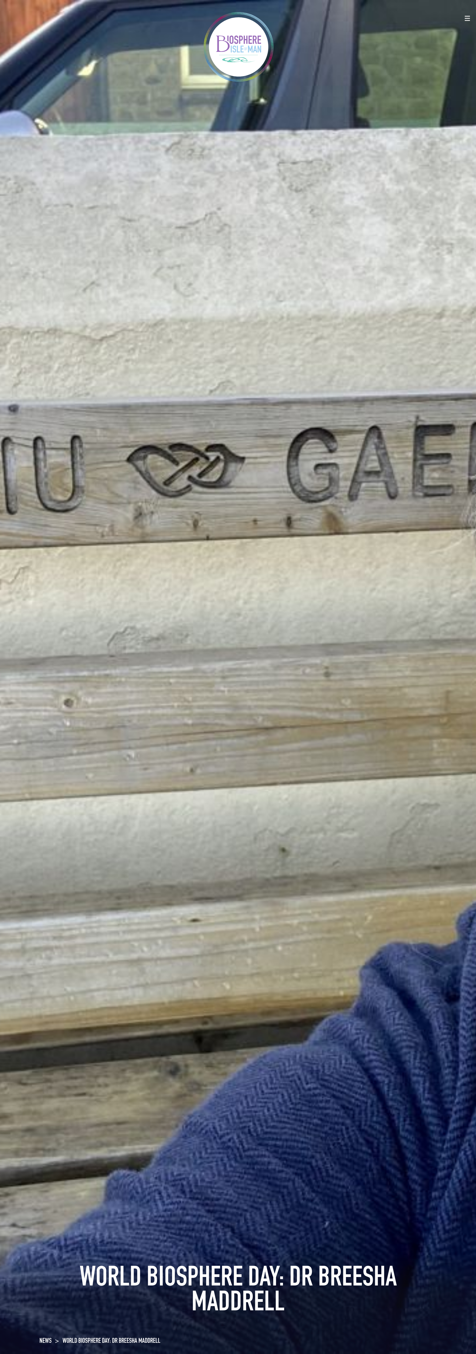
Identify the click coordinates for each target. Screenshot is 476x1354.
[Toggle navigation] (467, 18)
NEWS (45, 1341)
